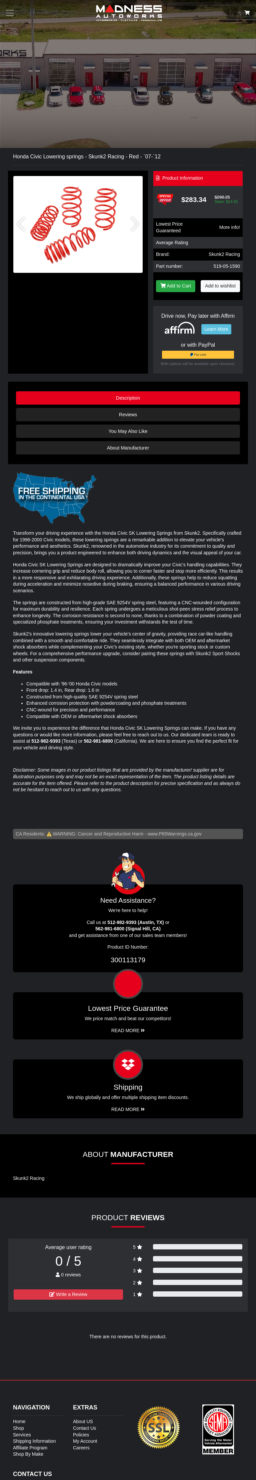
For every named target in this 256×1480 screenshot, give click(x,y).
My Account (85, 1441)
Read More (128, 1030)
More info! (229, 227)
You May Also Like (127, 431)
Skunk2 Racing (224, 254)
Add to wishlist (220, 285)
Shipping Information (34, 1441)
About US (83, 1421)
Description (128, 398)
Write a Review (68, 1294)
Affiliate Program (30, 1447)
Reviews (128, 414)
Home (19, 1421)
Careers (81, 1447)
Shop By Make (28, 1454)
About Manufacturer (128, 448)
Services (22, 1434)
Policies (81, 1434)
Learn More (216, 329)
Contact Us (84, 1428)
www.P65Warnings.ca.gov (175, 833)
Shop (18, 1428)
